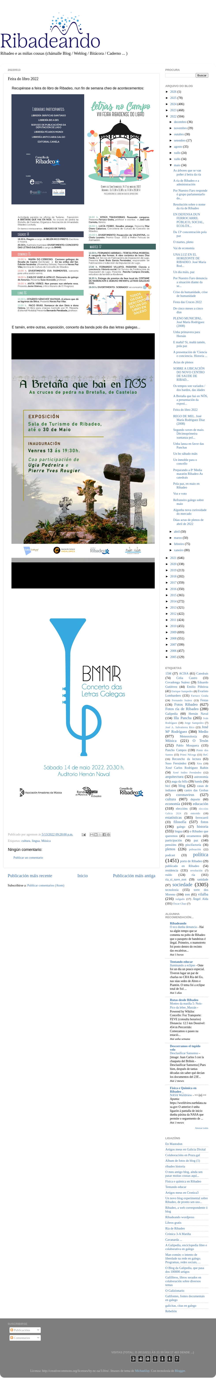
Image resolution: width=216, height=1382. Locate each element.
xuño (177, 159)
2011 (173, 620)
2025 (173, 98)
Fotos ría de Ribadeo (182, 709)
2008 (173, 638)
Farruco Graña (199, 695)
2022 (173, 116)
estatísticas (173, 817)
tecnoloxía (172, 890)
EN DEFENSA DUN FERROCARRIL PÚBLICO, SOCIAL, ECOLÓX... (188, 220)
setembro (180, 140)
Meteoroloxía (188, 736)
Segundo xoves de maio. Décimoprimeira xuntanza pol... (188, 433)
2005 (173, 657)
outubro (179, 134)
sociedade (182, 884)
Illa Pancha (183, 718)
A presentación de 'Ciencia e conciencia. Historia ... (190, 354)
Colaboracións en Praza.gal (182, 1155)
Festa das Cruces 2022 (187, 302)
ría (193, 875)
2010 (173, 626)
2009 (173, 632)
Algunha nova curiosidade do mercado (190, 511)
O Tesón (200, 741)
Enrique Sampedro (182, 691)
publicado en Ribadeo (182, 866)
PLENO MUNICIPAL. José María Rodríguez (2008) (188, 322)
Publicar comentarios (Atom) (45, 885)
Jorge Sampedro (194, 722)
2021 (173, 558)
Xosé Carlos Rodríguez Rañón (186, 767)
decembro (180, 122)
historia (202, 826)
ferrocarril (202, 817)
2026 (173, 91)
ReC (205, 754)
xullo (177, 153)
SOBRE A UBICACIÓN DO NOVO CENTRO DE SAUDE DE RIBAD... (189, 374)
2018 (173, 576)
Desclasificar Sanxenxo (184, 1053)
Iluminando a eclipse (183, 965)
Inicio (82, 875)
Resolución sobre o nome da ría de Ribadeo (189, 206)
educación (200, 804)
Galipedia (171, 713)
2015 (173, 595)
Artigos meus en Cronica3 (182, 1192)
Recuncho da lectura (186, 759)
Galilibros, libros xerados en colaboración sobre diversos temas (183, 1281)
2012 (173, 613)
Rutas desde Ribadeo (184, 1000)
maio (177, 165)
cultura (25, 841)
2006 (173, 650)
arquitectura (174, 777)
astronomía (201, 777)
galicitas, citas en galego (180, 1305)
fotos (204, 822)
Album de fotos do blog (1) (182, 1160)
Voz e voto (180, 493)
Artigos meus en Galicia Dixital (185, 1149)
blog (182, 786)
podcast (170, 855)
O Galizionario (174, 1290)
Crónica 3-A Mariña (178, 1234)
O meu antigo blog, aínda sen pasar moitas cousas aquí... (184, 1173)
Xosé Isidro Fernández (187, 772)
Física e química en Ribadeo (183, 1181)
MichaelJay (142, 1371)
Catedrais (202, 673)
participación (173, 840)
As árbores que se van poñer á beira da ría (187, 172)
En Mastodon (173, 1144)
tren (187, 894)
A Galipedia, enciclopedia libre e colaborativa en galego (186, 1247)
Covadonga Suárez (177, 682)
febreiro (179, 544)
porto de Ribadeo (191, 861)
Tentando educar (181, 961)
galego (181, 826)
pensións (170, 845)
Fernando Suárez (182, 700)
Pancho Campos (175, 750)
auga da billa (179, 781)
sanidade (202, 879)
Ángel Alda (200, 899)
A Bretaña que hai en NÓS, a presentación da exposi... (190, 399)
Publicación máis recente (30, 875)
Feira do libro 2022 (185, 409)
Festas (204, 700)
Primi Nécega (188, 754)
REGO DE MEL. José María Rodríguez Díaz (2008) (189, 420)
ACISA (183, 673)
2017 (173, 582)
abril (177, 531)
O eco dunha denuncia (183, 927)
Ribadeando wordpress (179, 1217)
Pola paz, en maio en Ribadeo (186, 485)
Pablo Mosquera (187, 745)
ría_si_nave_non (175, 879)
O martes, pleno (183, 242)
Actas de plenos (183, 362)
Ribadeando (178, 923)
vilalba (203, 894)
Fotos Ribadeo (186, 704)
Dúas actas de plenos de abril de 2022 (188, 521)
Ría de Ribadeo (175, 1228)
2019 (173, 570)
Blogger (180, 1371)
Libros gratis (173, 1222)
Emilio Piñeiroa (197, 686)
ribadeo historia (175, 1166)
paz (196, 840)
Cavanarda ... (173, 1239)
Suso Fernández (175, 763)
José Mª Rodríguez (186, 729)
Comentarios (20, 1338)
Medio (203, 732)
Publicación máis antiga (134, 875)
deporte (195, 799)
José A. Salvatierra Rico (179, 727)
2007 (173, 644)
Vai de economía (183, 248)
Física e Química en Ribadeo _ (183, 1089)
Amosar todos (201, 1128)
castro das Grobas (196, 790)
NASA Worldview (181, 1095)
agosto (178, 146)
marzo (178, 537)
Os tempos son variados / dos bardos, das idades (189, 387)
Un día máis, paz (184, 272)
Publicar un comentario (28, 857)
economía (172, 804)
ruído (168, 875)
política (200, 854)
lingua (36, 841)
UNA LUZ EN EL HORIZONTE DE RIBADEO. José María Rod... (189, 260)
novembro (181, 128)
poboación (195, 849)
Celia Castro (186, 678)
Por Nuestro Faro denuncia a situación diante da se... (190, 282)
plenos (170, 849)
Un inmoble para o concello (185, 461)
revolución (196, 870)
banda (198, 781)
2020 (173, 564)
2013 (173, 607)
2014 (173, 601)
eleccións (182, 808)
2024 (173, 104)
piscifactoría (193, 845)
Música (46, 841)
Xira (199, 763)
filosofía (179, 822)
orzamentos (193, 836)
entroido (195, 813)
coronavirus (185, 795)
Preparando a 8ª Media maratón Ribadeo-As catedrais (188, 473)
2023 (173, 110)
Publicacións (20, 1330)
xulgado (180, 899)
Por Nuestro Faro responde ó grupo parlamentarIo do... (190, 194)
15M (168, 673)
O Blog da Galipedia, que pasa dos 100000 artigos (184, 1269)
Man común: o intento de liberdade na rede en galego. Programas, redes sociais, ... (183, 1258)
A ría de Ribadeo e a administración (186, 182)
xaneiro (179, 550)
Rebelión (171, 1311)
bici (167, 786)
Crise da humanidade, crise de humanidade (190, 294)
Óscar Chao (179, 903)
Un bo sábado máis (185, 453)
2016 (173, 589)
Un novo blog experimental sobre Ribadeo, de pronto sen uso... (186, 1200)
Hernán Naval (199, 713)
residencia (171, 870)
